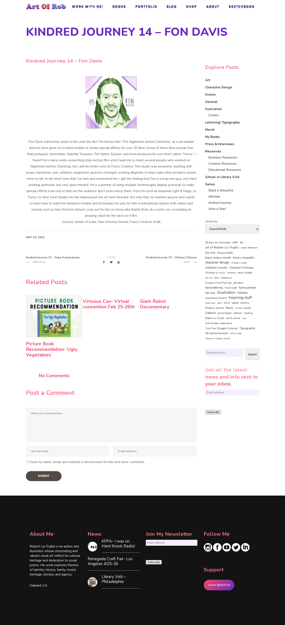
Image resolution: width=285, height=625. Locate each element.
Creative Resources (222, 164)
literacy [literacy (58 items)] (244, 303)
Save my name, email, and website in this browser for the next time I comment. (87, 462)
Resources (213, 151)
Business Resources (222, 157)
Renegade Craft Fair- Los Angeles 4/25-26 (110, 561)
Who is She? (217, 209)
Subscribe (213, 412)
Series (210, 184)
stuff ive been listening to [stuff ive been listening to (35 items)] (218, 323)
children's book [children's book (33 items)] (239, 262)
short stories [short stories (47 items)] (233, 318)
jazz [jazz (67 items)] (219, 303)
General (211, 102)
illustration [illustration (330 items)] (226, 292)
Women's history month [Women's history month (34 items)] (217, 338)
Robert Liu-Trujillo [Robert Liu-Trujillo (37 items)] (214, 318)
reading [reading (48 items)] (248, 313)
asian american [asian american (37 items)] (249, 247)
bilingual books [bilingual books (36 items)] (225, 252)
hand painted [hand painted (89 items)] (247, 288)
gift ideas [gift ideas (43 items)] (238, 283)
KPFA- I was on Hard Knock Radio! (118, 544)
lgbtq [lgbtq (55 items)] (235, 303)
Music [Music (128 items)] (229, 308)
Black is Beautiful (220, 190)
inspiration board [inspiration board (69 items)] (216, 298)
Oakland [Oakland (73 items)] (210, 313)
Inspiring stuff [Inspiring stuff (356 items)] (240, 297)
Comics (213, 115)
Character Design (218, 87)
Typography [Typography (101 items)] (247, 328)
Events (210, 94)
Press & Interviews (219, 144)
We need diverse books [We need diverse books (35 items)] (216, 333)
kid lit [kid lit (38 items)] (227, 303)
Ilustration (213, 109)
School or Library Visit (222, 177)
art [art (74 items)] (241, 242)
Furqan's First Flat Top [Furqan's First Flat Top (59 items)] (218, 283)
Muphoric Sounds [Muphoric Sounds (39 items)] (214, 308)
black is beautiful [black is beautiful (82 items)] (243, 258)
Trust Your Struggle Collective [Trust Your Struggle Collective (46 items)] (221, 328)
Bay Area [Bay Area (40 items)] (210, 252)
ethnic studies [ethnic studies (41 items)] (245, 272)
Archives (211, 221)
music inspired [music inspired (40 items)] (243, 308)
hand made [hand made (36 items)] (231, 287)
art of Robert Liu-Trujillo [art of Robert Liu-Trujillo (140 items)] (222, 247)
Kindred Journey (220, 203)
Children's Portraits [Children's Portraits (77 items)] (241, 268)
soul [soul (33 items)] (244, 318)
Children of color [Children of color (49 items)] (215, 272)
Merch (210, 130)
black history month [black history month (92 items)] (218, 258)
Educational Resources (224, 170)
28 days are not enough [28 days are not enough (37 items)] (217, 242)
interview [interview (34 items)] (210, 303)
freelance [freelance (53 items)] (226, 277)
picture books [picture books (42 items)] (225, 313)
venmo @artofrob (219, 585)
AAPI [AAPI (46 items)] (235, 242)
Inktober (214, 196)
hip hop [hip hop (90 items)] (210, 293)
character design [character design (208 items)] (217, 262)
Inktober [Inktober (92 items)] (242, 293)
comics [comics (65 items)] (231, 272)
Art (207, 80)
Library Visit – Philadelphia (114, 579)
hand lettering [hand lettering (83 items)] (214, 288)
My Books (212, 137)
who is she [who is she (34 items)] (235, 333)
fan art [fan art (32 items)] (208, 277)
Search (252, 354)
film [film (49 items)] (216, 277)
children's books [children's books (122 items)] (216, 267)
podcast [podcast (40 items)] (238, 313)
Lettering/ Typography (222, 122)
